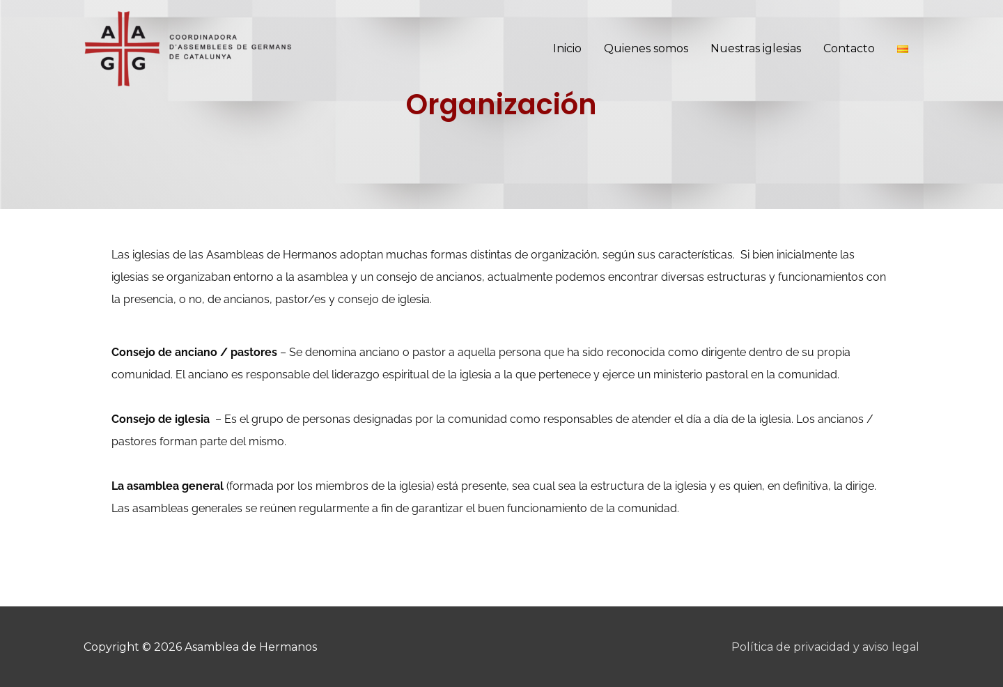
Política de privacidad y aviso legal (825, 647)
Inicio (567, 48)
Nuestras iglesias (755, 48)
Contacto (849, 48)
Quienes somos (646, 48)
